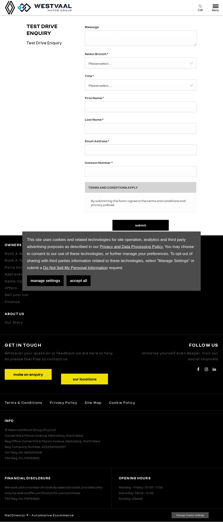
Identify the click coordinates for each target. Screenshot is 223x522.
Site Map (93, 402)
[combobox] (140, 63)
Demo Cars (15, 281)
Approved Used (19, 274)
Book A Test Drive (21, 260)
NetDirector (16, 515)
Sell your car (17, 295)
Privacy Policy (63, 402)
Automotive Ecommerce (52, 515)
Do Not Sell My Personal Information (75, 267)
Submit (140, 225)
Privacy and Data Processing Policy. (132, 246)
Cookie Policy (122, 402)
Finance (12, 302)
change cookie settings (190, 515)
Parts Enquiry (18, 267)
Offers (11, 288)
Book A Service (19, 253)
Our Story (14, 322)
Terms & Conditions (23, 402)
